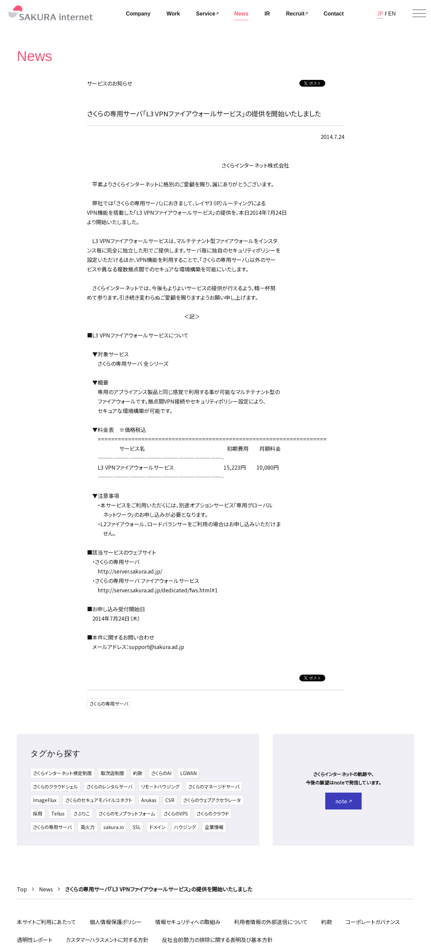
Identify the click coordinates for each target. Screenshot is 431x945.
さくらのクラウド (213, 813)
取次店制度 (112, 773)
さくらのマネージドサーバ (213, 786)
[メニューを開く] (419, 13)
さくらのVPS (176, 813)
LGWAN (188, 773)
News (46, 889)
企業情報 (214, 827)
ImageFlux (45, 800)
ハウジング (185, 827)
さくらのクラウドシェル (55, 786)
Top (22, 889)
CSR (169, 800)
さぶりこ (81, 813)
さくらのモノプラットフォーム (127, 813)
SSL (137, 827)
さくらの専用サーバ (109, 703)
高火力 (87, 827)
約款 (137, 773)
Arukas (149, 800)
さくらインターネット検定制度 (62, 773)
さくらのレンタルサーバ (109, 786)
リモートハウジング (160, 786)
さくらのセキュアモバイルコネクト (98, 800)
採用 (37, 813)
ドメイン (157, 827)
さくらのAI (161, 773)
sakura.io (113, 827)
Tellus (58, 813)
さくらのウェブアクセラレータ (212, 800)
